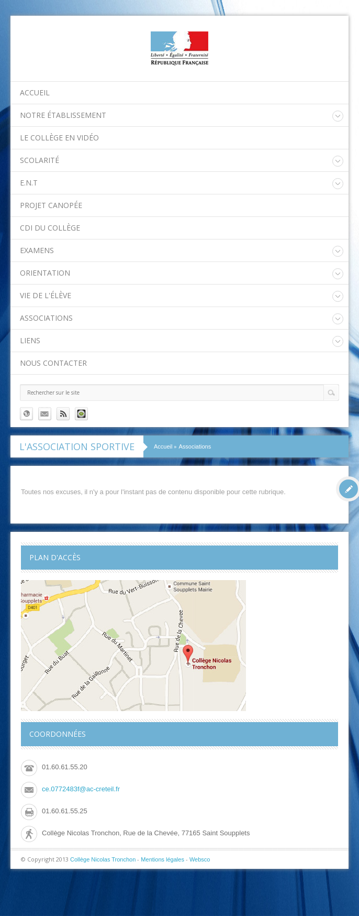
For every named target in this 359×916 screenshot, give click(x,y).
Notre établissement (63, 115)
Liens (30, 340)
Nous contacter (53, 363)
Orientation (45, 273)
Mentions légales (162, 859)
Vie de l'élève (45, 295)
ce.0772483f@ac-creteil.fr (81, 789)
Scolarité (39, 160)
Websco (199, 859)
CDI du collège (50, 228)
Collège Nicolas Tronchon (103, 859)
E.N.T (29, 183)
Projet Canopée (51, 205)
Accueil (35, 92)
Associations (46, 318)
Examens (37, 250)
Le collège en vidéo (59, 138)
